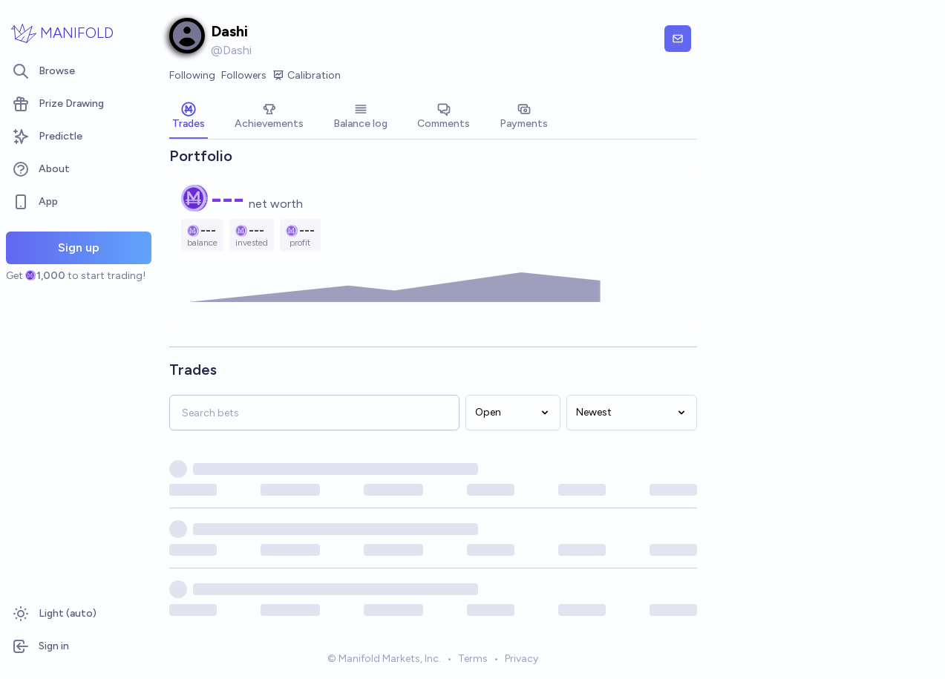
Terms (473, 659)
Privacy (521, 659)
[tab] (188, 117)
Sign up (78, 247)
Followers (244, 75)
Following (192, 75)
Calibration (306, 75)
